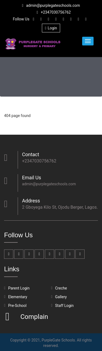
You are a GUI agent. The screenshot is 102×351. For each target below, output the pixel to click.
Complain (33, 317)
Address (31, 201)
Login (51, 28)
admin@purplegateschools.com (51, 5)
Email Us (31, 177)
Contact (30, 154)
